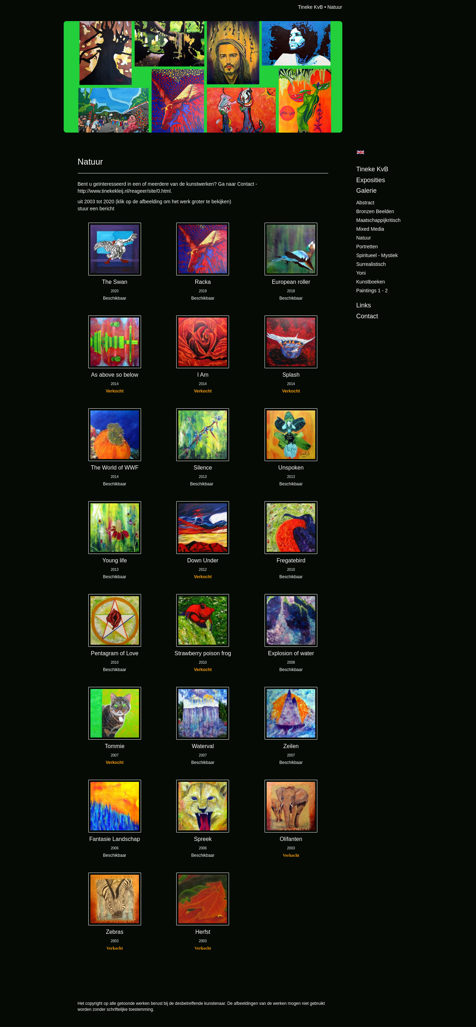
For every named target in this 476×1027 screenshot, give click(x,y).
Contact (367, 316)
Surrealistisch (371, 264)
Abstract (365, 202)
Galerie (366, 190)
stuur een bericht (96, 208)
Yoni (361, 273)
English (360, 152)
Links (363, 305)
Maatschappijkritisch (378, 220)
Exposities (370, 180)
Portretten (367, 246)
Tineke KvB (310, 7)
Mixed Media (370, 229)
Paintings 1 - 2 (372, 290)
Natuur (363, 238)
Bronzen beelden (375, 211)
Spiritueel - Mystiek (377, 255)
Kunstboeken (370, 282)
